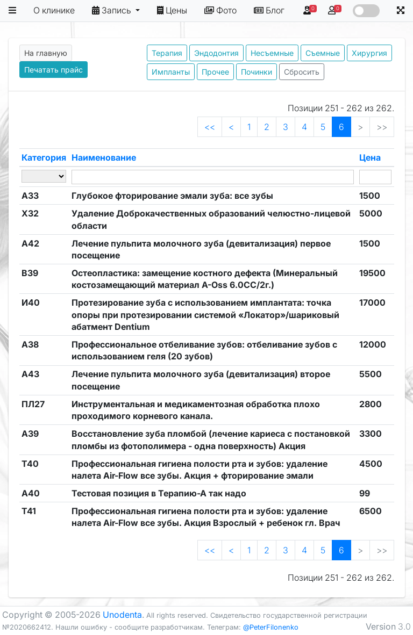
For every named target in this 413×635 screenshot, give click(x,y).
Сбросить (301, 71)
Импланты (171, 71)
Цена (370, 157)
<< (209, 126)
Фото (220, 10)
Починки (256, 71)
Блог (269, 10)
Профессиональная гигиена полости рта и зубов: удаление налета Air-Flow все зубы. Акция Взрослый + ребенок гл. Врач (206, 517)
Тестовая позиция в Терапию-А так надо (159, 493)
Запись (112, 10)
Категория (44, 157)
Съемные (322, 52)
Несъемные (272, 52)
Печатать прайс (53, 69)
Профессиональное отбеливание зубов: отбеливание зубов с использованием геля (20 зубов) (204, 350)
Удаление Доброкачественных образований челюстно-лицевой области (211, 219)
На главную (45, 52)
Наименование (104, 157)
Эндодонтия (216, 52)
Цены (172, 10)
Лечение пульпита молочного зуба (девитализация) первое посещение (201, 249)
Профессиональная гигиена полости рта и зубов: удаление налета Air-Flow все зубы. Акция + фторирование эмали (199, 469)
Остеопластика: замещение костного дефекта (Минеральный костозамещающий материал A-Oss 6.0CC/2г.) (205, 279)
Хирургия (369, 52)
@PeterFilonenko (270, 627)
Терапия (167, 52)
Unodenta (122, 614)
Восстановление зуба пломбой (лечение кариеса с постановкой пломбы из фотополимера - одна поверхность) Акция (211, 439)
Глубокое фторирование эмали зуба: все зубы (172, 195)
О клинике (54, 10)
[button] (12, 10)
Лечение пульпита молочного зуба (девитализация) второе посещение (201, 380)
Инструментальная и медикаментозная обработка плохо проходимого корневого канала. (196, 410)
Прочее (215, 71)
